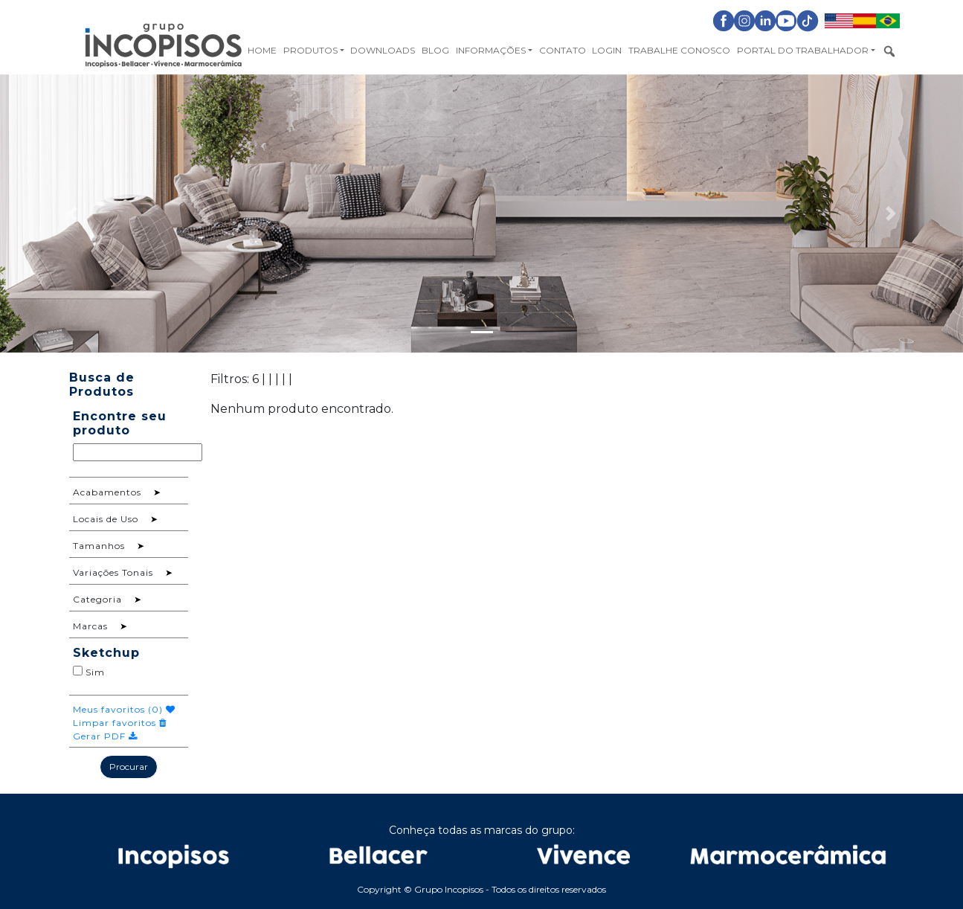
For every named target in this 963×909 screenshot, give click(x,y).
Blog (435, 50)
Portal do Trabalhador (803, 50)
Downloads (382, 50)
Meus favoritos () (124, 709)
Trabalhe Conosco (679, 50)
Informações (491, 50)
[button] (72, 213)
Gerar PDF (105, 736)
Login (607, 50)
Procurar (128, 766)
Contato (562, 50)
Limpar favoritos (120, 722)
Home (262, 50)
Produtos (310, 50)
